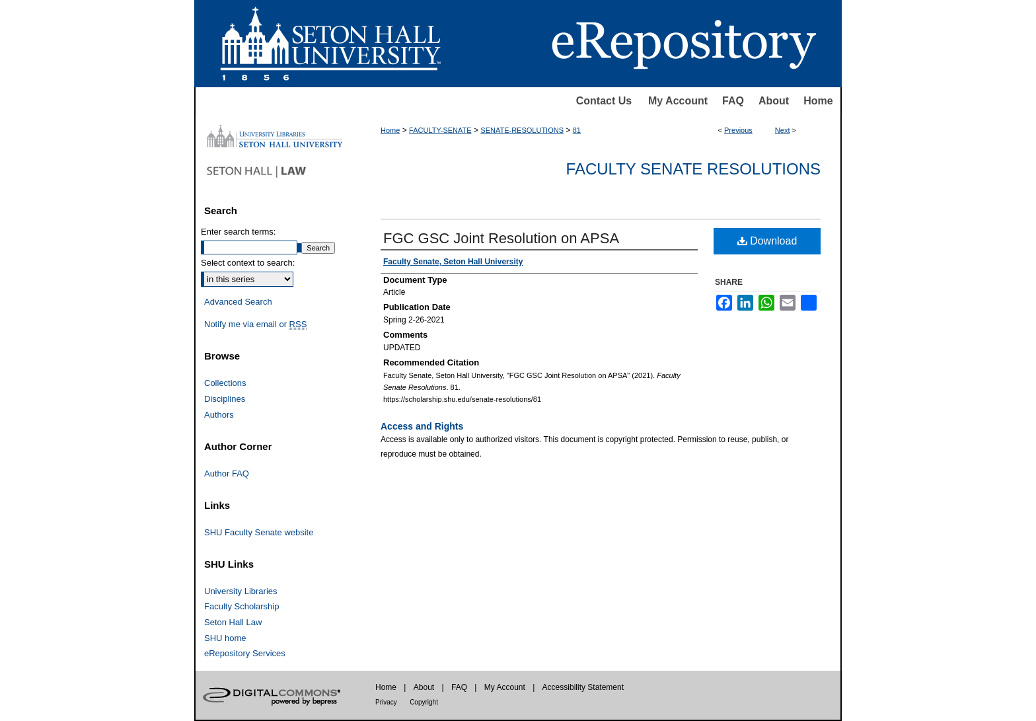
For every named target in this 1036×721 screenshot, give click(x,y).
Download (767, 241)
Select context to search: (248, 263)
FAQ (733, 100)
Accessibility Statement (583, 687)
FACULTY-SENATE (440, 130)
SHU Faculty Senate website (258, 532)
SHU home (225, 638)
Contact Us (604, 100)
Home (817, 100)
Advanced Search (238, 302)
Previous (738, 130)
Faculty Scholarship (241, 606)
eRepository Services (244, 653)
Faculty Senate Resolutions (693, 169)
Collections (225, 383)
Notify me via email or (255, 324)
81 (577, 130)
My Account (678, 100)
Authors (219, 415)
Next (782, 130)
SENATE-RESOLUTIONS (522, 130)
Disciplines (224, 399)
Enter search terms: (238, 232)
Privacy (386, 702)
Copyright (424, 702)
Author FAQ (226, 473)
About (773, 100)
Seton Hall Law (233, 622)
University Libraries (241, 591)
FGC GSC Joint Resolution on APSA (501, 238)
